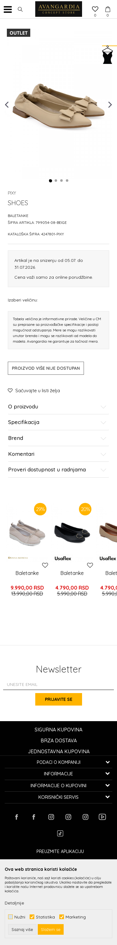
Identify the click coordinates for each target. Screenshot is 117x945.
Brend (57, 438)
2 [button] (56, 180)
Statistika (45, 916)
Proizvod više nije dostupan (46, 368)
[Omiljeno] (95, 9)
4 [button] (67, 180)
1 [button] (50, 180)
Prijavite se (58, 699)
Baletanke (18, 215)
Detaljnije (14, 903)
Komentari (57, 454)
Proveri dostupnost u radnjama (57, 470)
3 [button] (61, 180)
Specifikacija (57, 422)
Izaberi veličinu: (23, 299)
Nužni (19, 916)
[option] (58, 104)
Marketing (76, 916)
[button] (20, 9)
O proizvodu (57, 407)
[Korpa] (107, 3)
